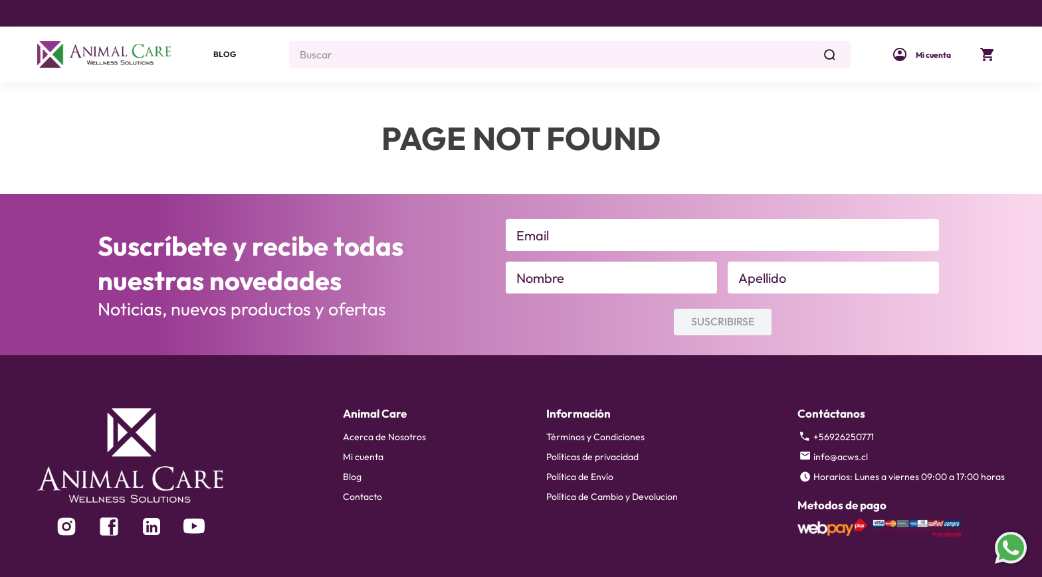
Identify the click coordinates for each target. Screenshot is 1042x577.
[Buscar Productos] (832, 54)
